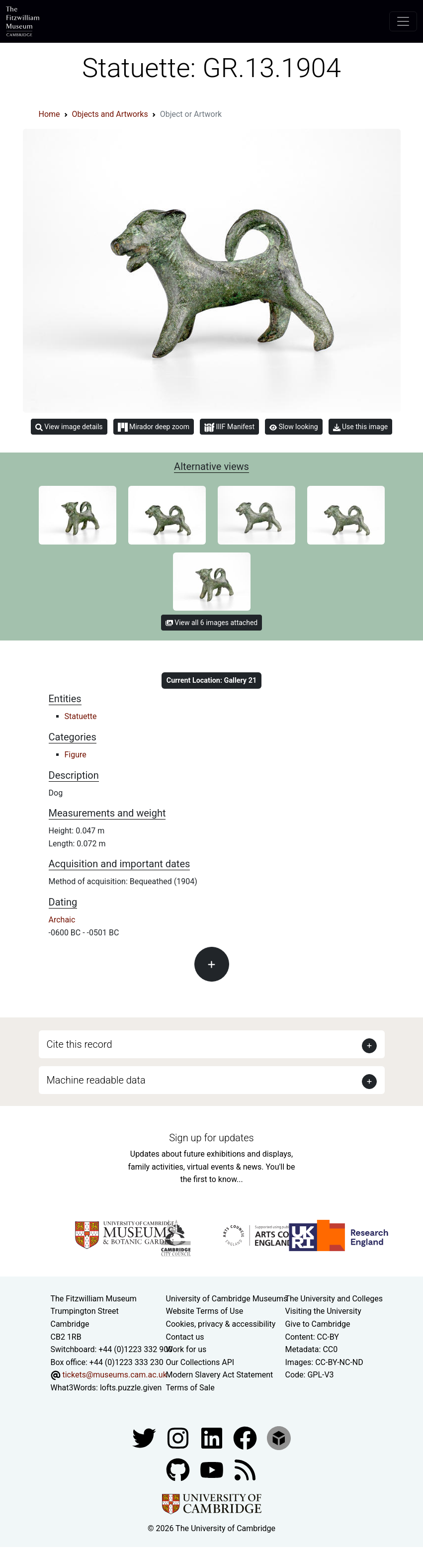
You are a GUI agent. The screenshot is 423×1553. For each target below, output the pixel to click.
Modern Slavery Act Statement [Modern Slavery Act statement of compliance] (219, 1374)
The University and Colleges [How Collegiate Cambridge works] (334, 1298)
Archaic (62, 919)
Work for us (186, 1349)
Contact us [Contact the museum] (185, 1337)
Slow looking (293, 427)
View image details (69, 427)
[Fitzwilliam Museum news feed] (245, 1469)
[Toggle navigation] (403, 21)
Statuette (81, 716)
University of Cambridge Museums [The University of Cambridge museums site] (227, 1298)
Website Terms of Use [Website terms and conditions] (205, 1311)
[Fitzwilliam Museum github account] (179, 1469)
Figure (75, 754)
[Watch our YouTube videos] (213, 1469)
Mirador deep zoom (153, 427)
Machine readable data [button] (96, 1080)
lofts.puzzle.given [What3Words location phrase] (131, 1387)
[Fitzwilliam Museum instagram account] (179, 1437)
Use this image (360, 427)
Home (49, 114)
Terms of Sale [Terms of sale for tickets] (190, 1387)
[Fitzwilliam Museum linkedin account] (246, 1437)
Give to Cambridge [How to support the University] (317, 1324)
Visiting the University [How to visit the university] (323, 1311)
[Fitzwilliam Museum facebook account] (213, 1437)
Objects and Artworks (110, 114)
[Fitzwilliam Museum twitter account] (145, 1437)
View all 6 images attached (211, 623)
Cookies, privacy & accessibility (221, 1324)
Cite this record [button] (79, 1044)
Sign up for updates (211, 1138)
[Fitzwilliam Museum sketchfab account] (279, 1437)
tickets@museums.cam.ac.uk (114, 1374)
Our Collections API (200, 1362)
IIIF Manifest (229, 427)
